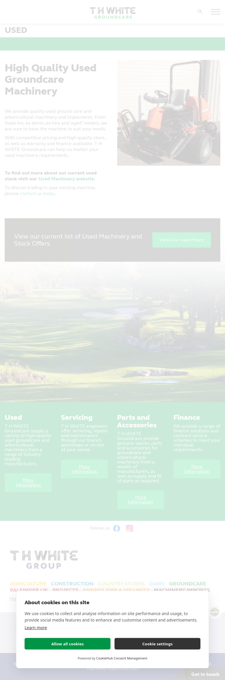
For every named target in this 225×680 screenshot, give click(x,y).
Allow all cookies (67, 644)
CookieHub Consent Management (121, 658)
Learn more (36, 627)
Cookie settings (157, 644)
